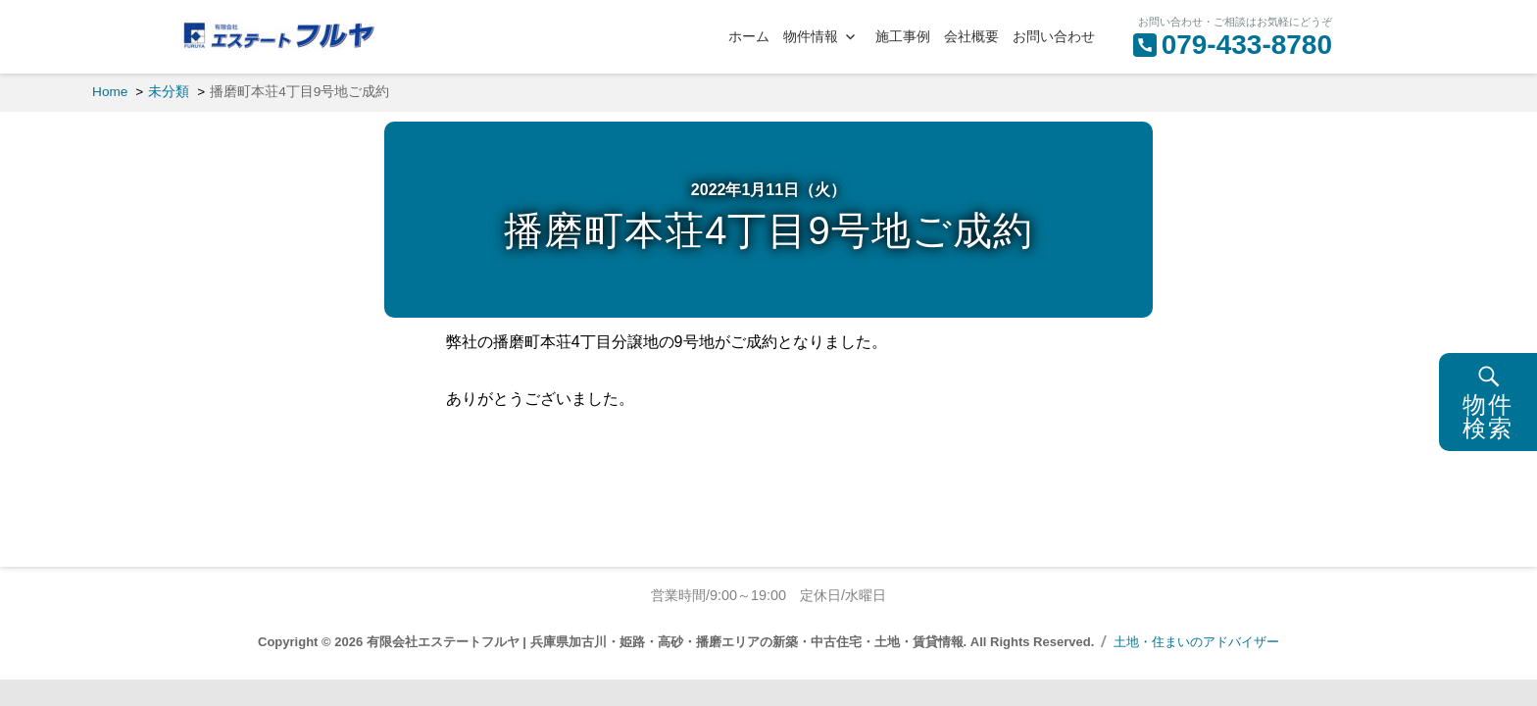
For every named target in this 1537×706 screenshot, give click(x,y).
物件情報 (810, 36)
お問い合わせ (1054, 36)
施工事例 (902, 36)
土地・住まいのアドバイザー (1196, 641)
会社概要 (971, 36)
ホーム (748, 36)
